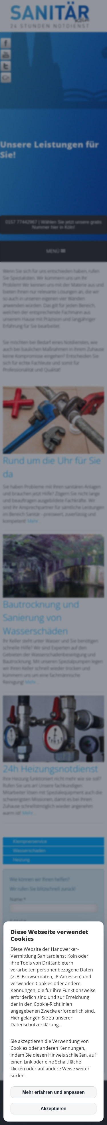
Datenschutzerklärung (35, 1024)
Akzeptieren (53, 1108)
